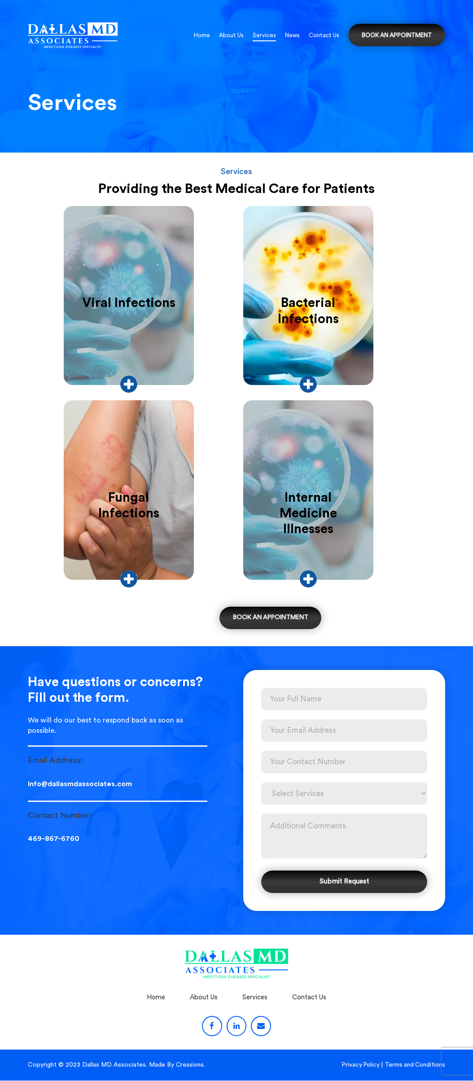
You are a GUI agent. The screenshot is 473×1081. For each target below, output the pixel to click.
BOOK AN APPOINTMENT (397, 35)
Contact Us (324, 35)
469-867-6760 (53, 840)
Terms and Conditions (413, 1065)
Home (202, 35)
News (292, 35)
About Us (231, 35)
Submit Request (344, 882)
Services (264, 35)
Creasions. (191, 1065)
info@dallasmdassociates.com (80, 785)
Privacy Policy (358, 1065)
